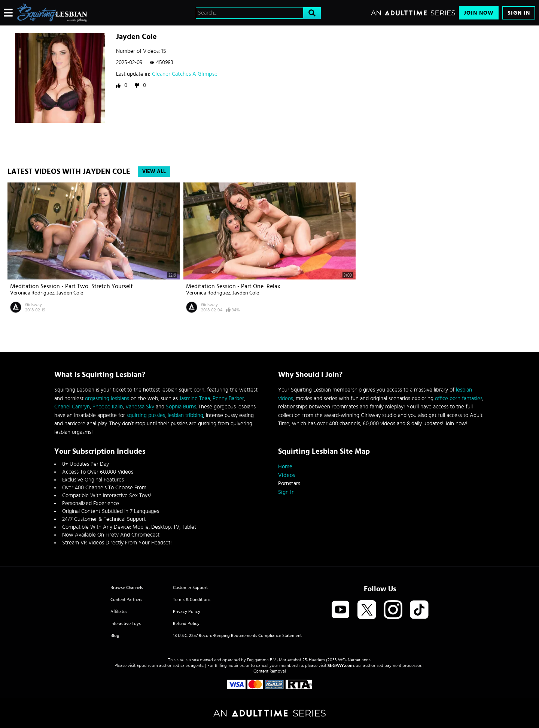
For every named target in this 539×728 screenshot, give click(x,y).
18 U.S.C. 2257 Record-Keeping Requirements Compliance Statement (237, 635)
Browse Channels (126, 587)
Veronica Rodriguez (32, 293)
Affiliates (118, 611)
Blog (114, 635)
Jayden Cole (70, 293)
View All (154, 171)
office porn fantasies (458, 398)
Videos (286, 475)
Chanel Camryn (72, 407)
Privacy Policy (186, 611)
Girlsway (33, 304)
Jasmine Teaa (194, 398)
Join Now (479, 13)
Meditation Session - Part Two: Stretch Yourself (71, 286)
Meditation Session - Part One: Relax (233, 286)
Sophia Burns (181, 407)
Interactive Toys (125, 623)
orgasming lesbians (107, 398)
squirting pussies (146, 415)
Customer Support (190, 587)
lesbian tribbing (185, 415)
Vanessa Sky (139, 407)
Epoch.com (147, 665)
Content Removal (269, 671)
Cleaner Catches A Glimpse (184, 74)
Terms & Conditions (191, 599)
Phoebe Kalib (107, 407)
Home (285, 466)
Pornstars (289, 483)
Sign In (519, 13)
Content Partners (126, 599)
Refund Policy (186, 623)
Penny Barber (228, 398)
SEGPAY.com (341, 665)
